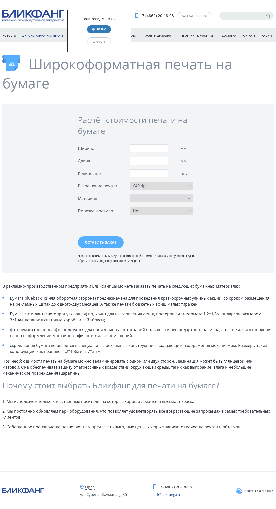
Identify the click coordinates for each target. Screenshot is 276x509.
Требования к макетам (195, 35)
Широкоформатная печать (42, 35)
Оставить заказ (101, 242)
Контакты (248, 35)
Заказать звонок (194, 16)
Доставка (229, 35)
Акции (267, 35)
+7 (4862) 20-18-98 (157, 15)
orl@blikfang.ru (166, 494)
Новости (9, 35)
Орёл (90, 486)
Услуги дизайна (158, 35)
